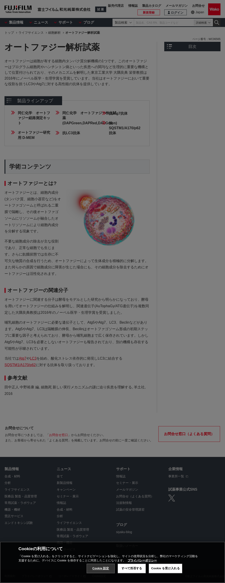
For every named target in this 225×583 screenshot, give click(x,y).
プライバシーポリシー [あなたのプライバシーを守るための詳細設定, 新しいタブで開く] (142, 560)
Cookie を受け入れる (165, 568)
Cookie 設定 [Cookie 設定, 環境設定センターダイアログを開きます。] (100, 568)
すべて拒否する (132, 568)
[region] (112, 562)
